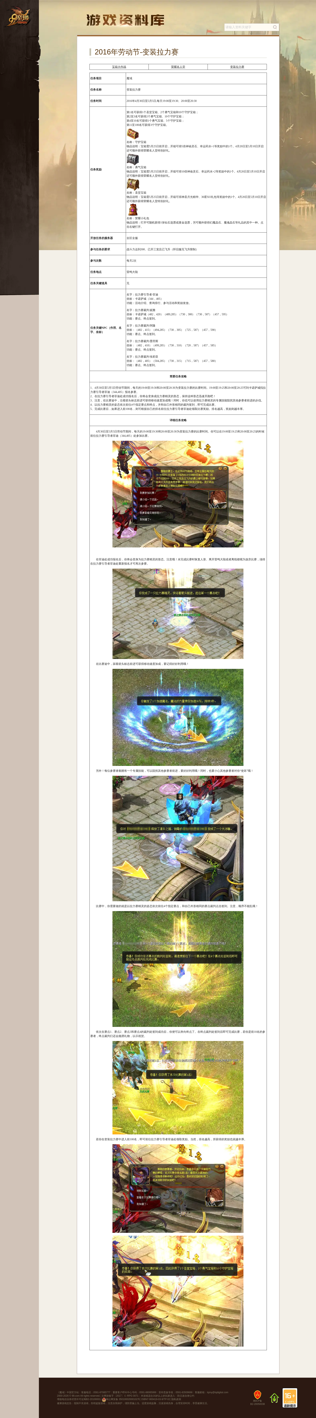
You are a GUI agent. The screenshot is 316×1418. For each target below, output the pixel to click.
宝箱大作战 (119, 66)
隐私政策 (176, 1399)
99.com (76, 1395)
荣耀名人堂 (178, 66)
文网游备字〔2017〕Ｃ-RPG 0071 (120, 1395)
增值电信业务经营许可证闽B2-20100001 (79, 1399)
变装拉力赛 (237, 66)
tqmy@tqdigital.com (217, 1392)
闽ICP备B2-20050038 (257, 1399)
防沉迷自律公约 (185, 1395)
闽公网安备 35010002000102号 (121, 1400)
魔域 (61, 1392)
